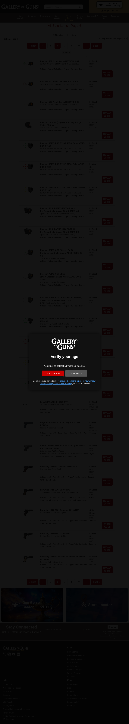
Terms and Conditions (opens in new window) (77, 381)
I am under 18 (76, 373)
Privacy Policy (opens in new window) (56, 384)
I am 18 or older (53, 373)
